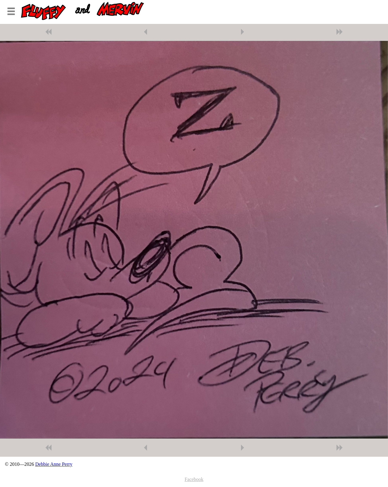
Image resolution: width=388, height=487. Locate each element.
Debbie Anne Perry (53, 464)
